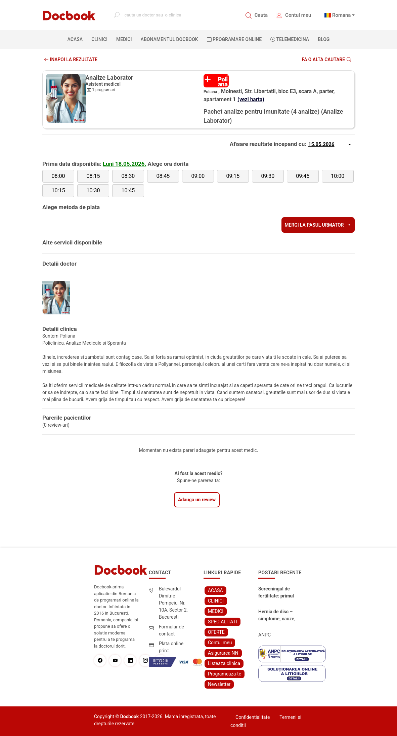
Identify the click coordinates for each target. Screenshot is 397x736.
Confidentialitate (252, 717)
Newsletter (219, 684)
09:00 (198, 176)
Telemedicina (289, 39)
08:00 (58, 176)
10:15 (58, 190)
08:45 (163, 176)
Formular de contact (171, 630)
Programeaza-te (224, 673)
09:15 (232, 176)
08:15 (93, 176)
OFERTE (216, 632)
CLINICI (99, 39)
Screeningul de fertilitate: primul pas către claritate (276, 592)
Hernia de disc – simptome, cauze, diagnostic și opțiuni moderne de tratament (277, 615)
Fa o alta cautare (326, 59)
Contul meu (298, 15)
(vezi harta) (251, 99)
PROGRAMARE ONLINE (234, 39)
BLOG (323, 39)
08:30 (128, 176)
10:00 (337, 176)
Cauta (261, 15)
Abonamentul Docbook (169, 39)
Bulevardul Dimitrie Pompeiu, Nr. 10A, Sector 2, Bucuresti (173, 603)
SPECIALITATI (222, 621)
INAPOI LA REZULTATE (71, 59)
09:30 (267, 176)
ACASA (77, 39)
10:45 (128, 190)
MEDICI (124, 39)
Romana (341, 15)
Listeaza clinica (224, 663)
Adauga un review (197, 499)
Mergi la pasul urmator (317, 225)
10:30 (93, 190)
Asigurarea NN (223, 653)
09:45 (302, 176)
